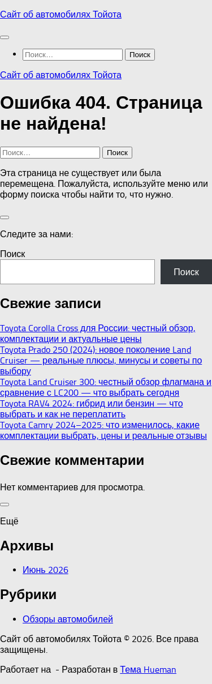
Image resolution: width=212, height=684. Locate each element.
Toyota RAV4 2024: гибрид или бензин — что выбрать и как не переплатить (91, 409)
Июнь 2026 (45, 570)
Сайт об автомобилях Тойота (61, 14)
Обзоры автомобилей (68, 619)
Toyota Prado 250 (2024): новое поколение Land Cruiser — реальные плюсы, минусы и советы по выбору (101, 360)
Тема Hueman (148, 669)
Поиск (12, 254)
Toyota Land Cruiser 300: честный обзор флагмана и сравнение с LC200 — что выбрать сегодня (105, 387)
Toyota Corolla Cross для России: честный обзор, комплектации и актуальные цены (98, 333)
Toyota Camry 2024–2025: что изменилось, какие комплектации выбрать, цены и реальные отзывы (103, 430)
